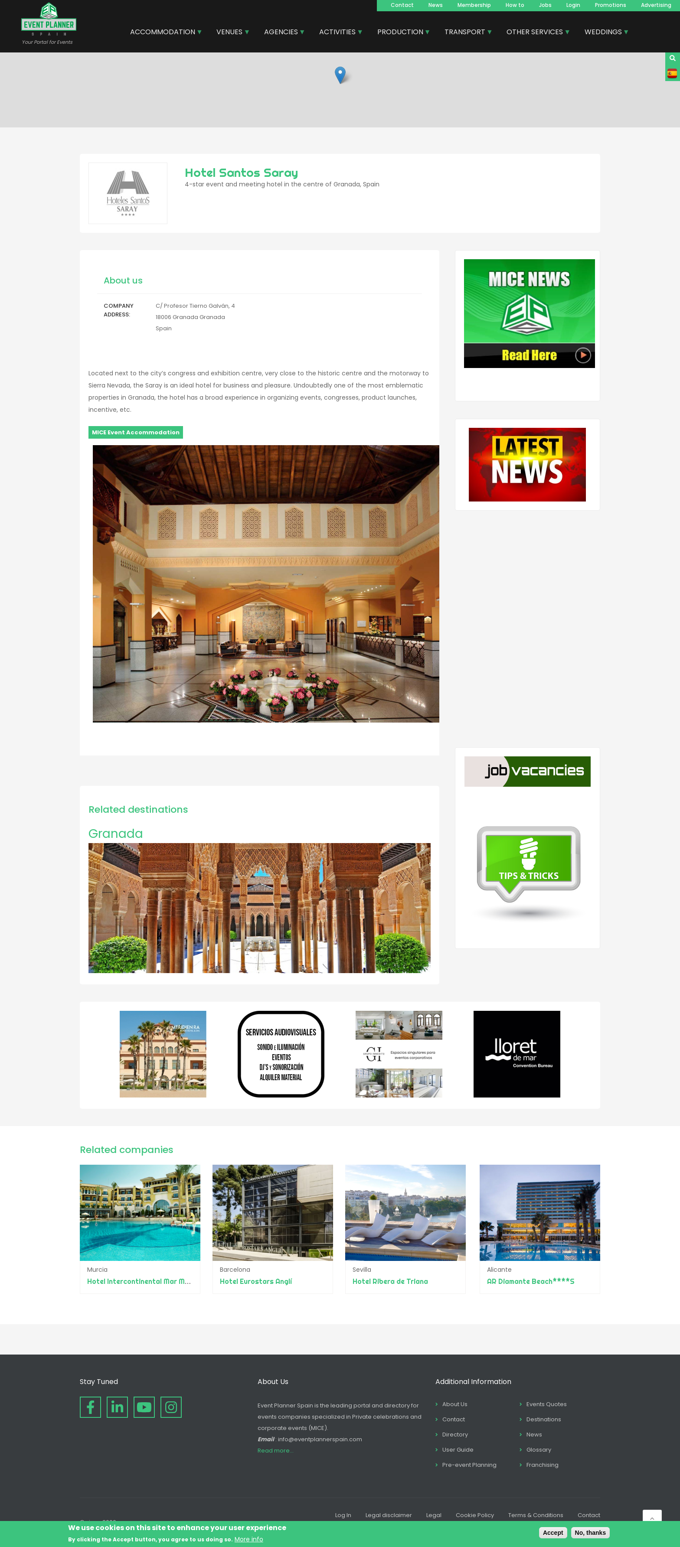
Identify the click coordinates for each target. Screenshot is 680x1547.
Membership (474, 5)
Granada (115, 833)
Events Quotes (546, 1404)
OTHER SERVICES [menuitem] (535, 33)
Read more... (276, 1450)
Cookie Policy (475, 1515)
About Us (455, 1404)
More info (249, 1539)
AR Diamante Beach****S (531, 1281)
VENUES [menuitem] (230, 33)
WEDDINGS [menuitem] (603, 33)
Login (573, 5)
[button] (340, 75)
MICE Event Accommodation (136, 432)
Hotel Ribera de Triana (391, 1281)
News (435, 5)
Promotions (610, 5)
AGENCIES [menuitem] (281, 33)
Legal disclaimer (389, 1515)
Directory (455, 1434)
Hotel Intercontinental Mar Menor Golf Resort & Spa (174, 1281)
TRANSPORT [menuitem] (465, 33)
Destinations (543, 1419)
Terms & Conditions (535, 1515)
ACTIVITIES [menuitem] (338, 33)
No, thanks (590, 1532)
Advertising (656, 5)
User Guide (458, 1450)
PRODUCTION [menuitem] (401, 33)
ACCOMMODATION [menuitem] (163, 33)
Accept (553, 1532)
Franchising (542, 1465)
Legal (433, 1515)
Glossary (538, 1450)
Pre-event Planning (469, 1465)
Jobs (545, 5)
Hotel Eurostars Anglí (256, 1281)
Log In (343, 1515)
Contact (402, 5)
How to (515, 5)
